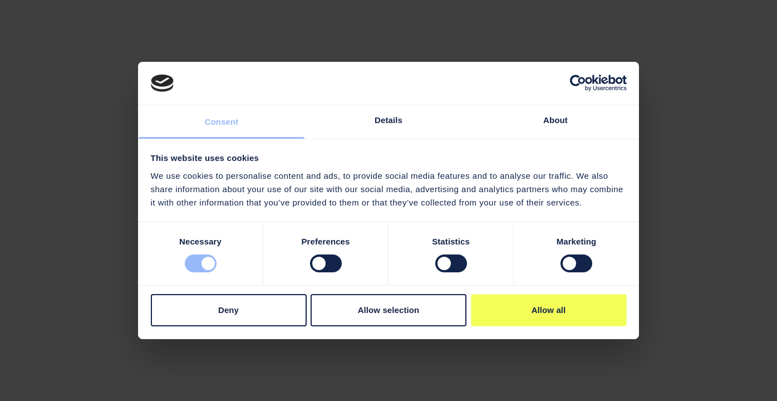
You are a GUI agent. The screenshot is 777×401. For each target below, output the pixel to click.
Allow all (549, 310)
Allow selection (389, 310)
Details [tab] (388, 120)
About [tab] (555, 120)
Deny (228, 310)
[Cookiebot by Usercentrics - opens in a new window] (578, 83)
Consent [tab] (222, 121)
